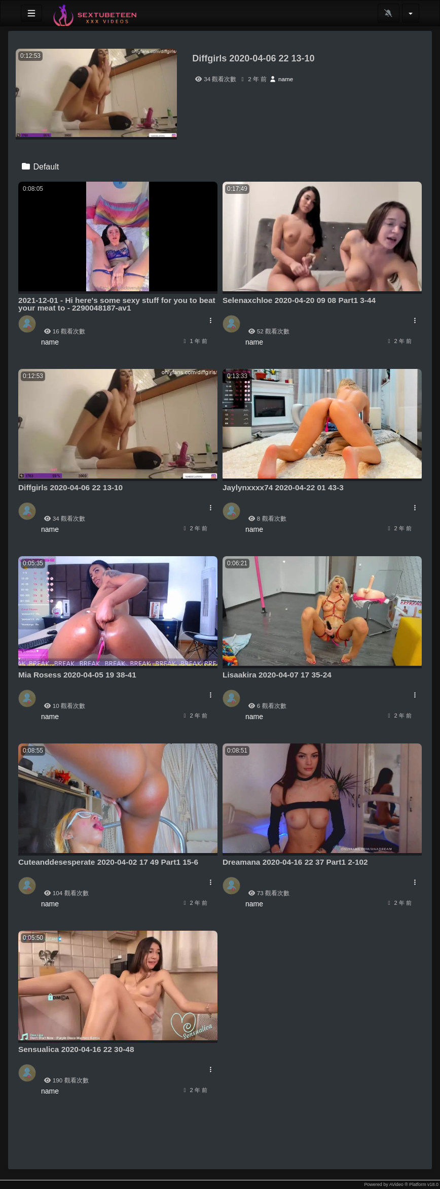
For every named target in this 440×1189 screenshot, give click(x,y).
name (281, 79)
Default (40, 166)
